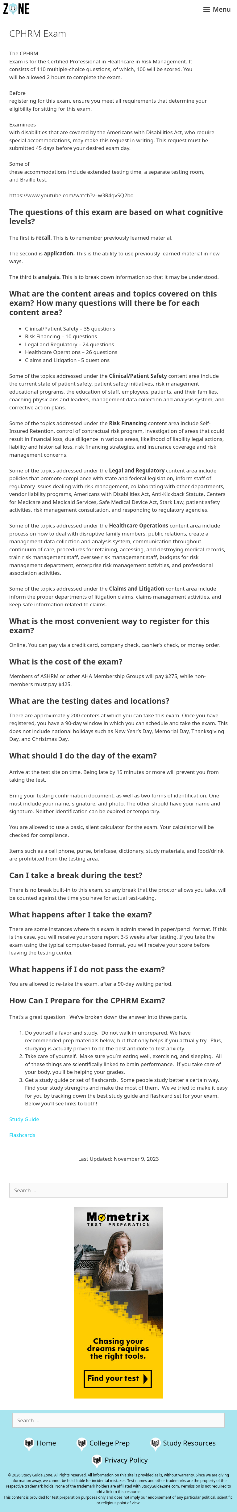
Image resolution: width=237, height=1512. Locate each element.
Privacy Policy (126, 1459)
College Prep (109, 1442)
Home (46, 1442)
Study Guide (24, 1119)
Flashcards (22, 1134)
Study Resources (189, 1442)
